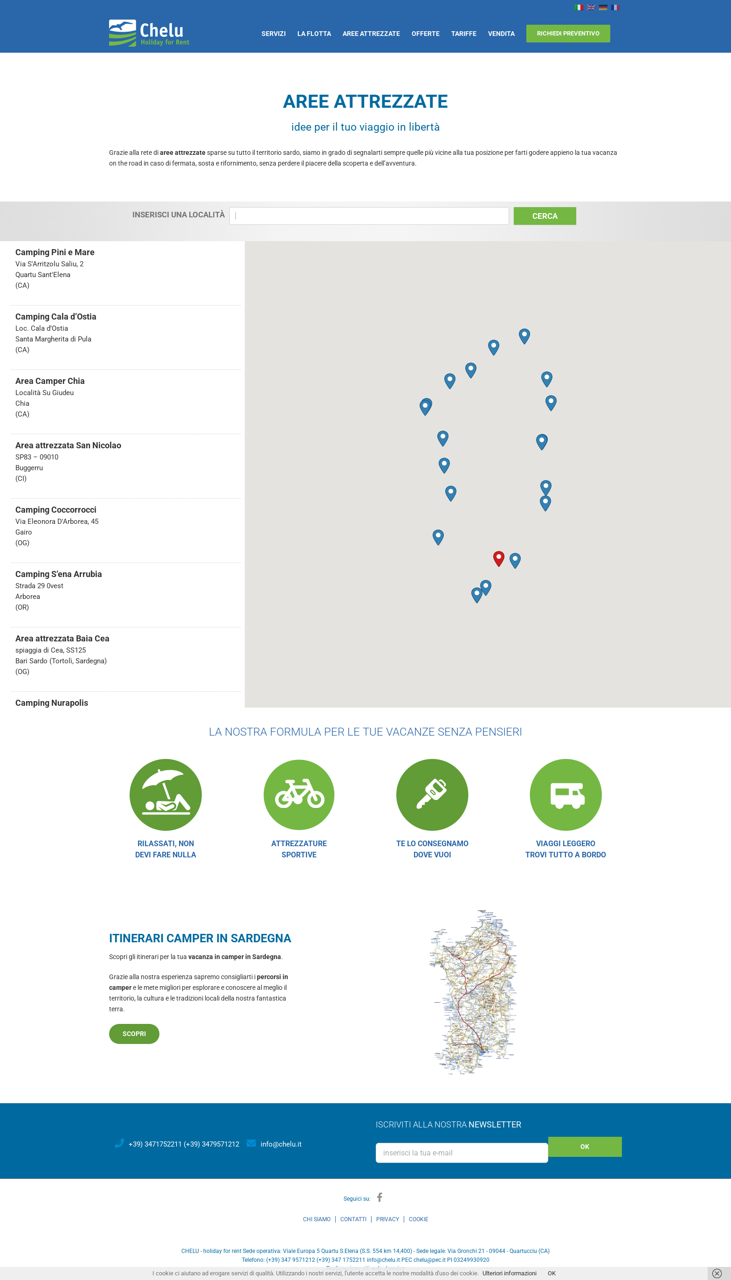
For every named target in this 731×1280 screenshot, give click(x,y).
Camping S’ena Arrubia (58, 574)
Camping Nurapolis (51, 703)
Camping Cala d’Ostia (56, 316)
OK (552, 1273)
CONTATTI (353, 1219)
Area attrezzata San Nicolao (68, 445)
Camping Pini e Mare (55, 252)
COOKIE (418, 1219)
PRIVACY (387, 1219)
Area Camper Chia (50, 381)
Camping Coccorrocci (56, 510)
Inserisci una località (178, 214)
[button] (498, 559)
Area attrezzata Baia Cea (62, 638)
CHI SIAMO (317, 1219)
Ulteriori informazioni (510, 1273)
